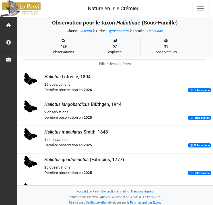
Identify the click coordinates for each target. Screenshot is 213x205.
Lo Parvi (94, 191)
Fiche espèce (199, 90)
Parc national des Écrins (145, 202)
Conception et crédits (115, 191)
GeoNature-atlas (96, 202)
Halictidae (155, 31)
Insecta (86, 31)
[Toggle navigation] (200, 8)
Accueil (81, 191)
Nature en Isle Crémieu (114, 8)
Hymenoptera (118, 31)
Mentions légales (142, 191)
